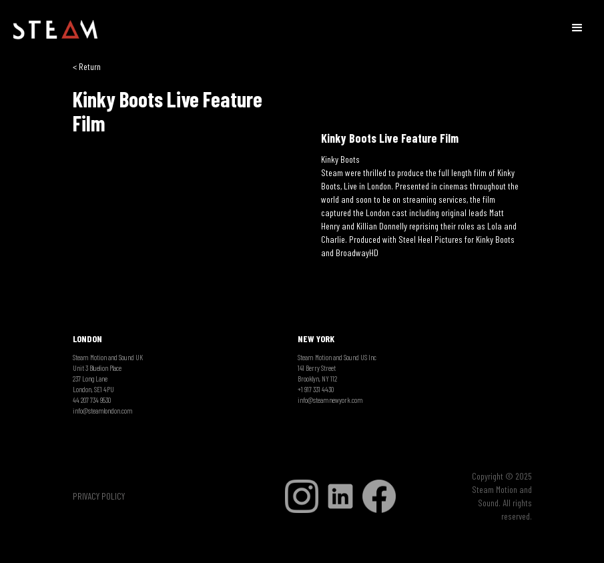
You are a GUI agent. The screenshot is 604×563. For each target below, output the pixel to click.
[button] (577, 26)
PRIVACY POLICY (99, 496)
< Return (87, 66)
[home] (55, 30)
